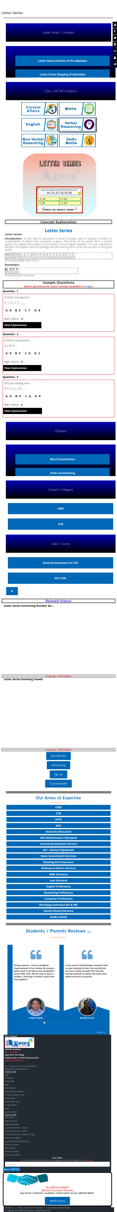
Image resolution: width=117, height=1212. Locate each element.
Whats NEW (9, 1081)
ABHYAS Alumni (11, 1121)
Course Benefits (58, 783)
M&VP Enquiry (57, 1200)
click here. (89, 1160)
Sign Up (58, 774)
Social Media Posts (12, 1101)
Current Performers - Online (16, 1127)
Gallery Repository (12, 1124)
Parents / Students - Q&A (15, 1095)
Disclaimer (9, 1207)
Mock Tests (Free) (12, 1151)
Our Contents (10, 1148)
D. (36, 310)
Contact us (9, 1078)
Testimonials (10, 1098)
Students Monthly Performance (17, 1141)
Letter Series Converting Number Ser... (29, 605)
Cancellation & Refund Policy (58, 1207)
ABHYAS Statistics (12, 1145)
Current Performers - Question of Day (20, 1134)
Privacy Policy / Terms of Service (30, 1207)
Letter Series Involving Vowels (23, 679)
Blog (6, 1084)
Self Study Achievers (13, 1138)
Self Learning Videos (13, 1155)
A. (8, 310)
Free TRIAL (57, 1157)
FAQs (7, 1108)
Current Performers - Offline (16, 1131)
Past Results (9, 1117)
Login (88, 286)
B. (17, 310)
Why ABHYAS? (58, 756)
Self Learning (58, 765)
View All (100, 1032)
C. (26, 310)
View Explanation (15, 325)
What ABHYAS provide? (14, 1091)
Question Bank (11, 1112)
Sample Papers (11, 1105)
